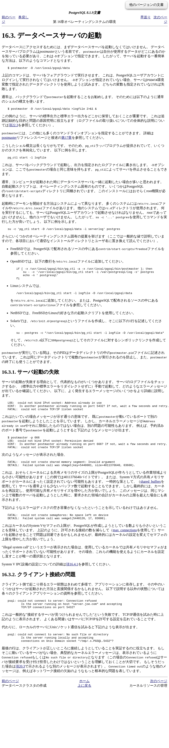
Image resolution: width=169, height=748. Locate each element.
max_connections (125, 544)
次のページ (158, 698)
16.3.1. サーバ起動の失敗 (30, 378)
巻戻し (23, 17)
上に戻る (84, 703)
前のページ (10, 698)
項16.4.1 (72, 578)
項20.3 (20, 684)
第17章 (66, 139)
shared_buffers (150, 494)
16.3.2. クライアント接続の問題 (39, 588)
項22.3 (13, 126)
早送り (145, 17)
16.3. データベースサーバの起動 (51, 35)
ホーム (84, 698)
